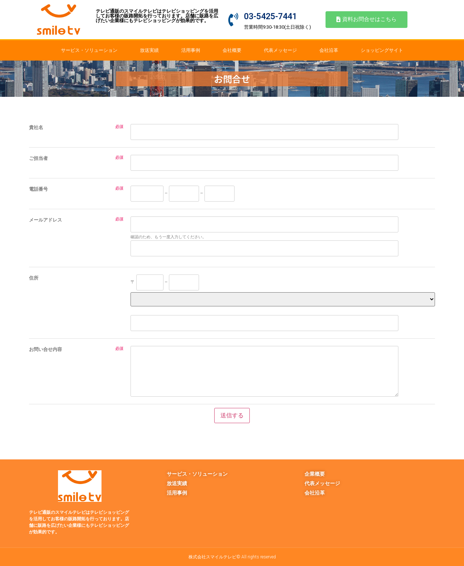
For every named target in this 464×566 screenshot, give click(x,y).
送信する (232, 415)
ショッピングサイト (382, 50)
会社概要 (232, 50)
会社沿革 (328, 50)
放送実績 (149, 50)
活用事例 (190, 50)
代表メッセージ (280, 50)
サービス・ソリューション (89, 50)
